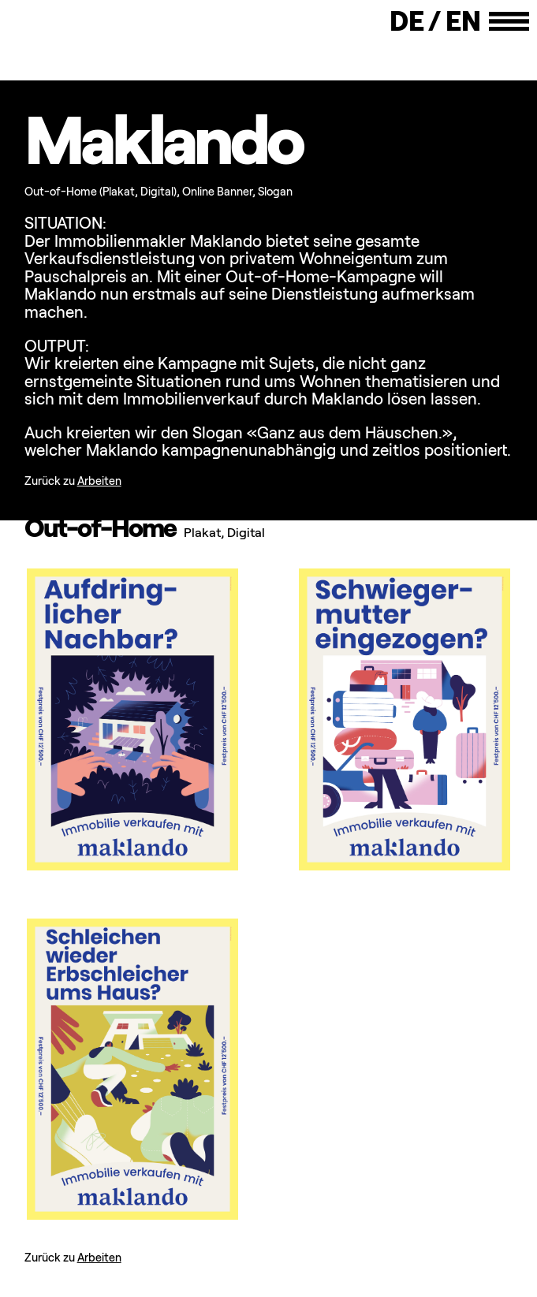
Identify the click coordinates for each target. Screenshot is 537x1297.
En (463, 21)
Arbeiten (99, 481)
